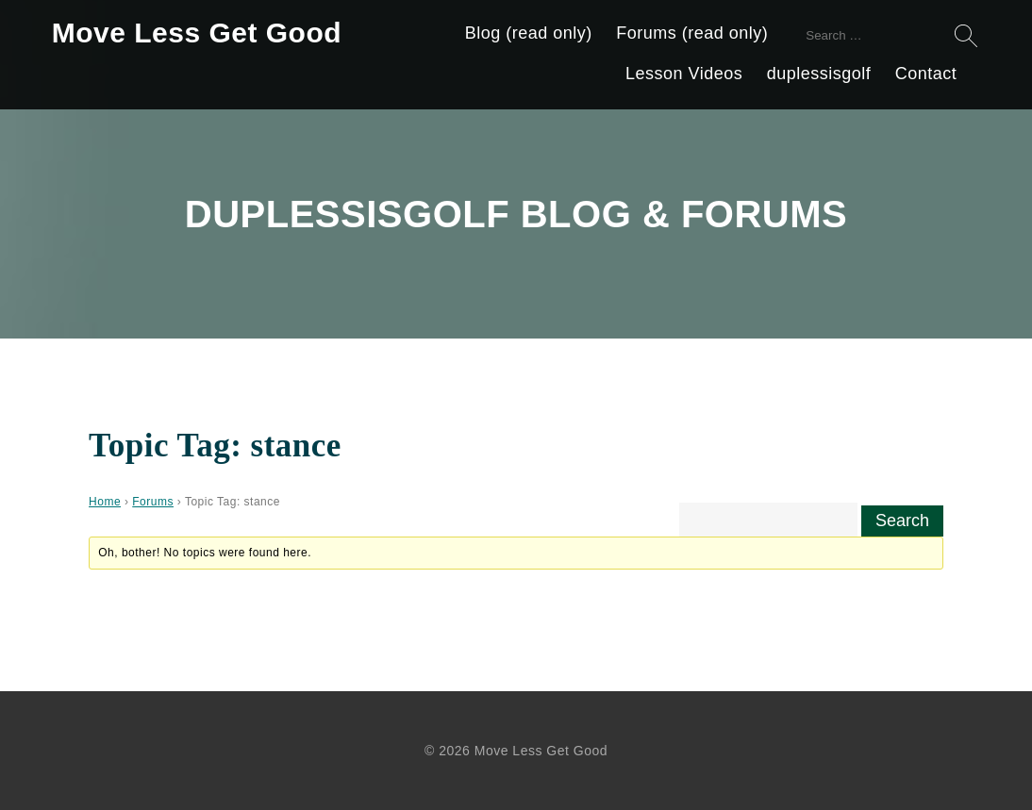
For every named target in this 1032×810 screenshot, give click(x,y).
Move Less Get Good (196, 32)
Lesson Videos (683, 73)
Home (105, 501)
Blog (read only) (528, 33)
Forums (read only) (692, 33)
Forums (153, 501)
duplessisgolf (819, 73)
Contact (926, 73)
